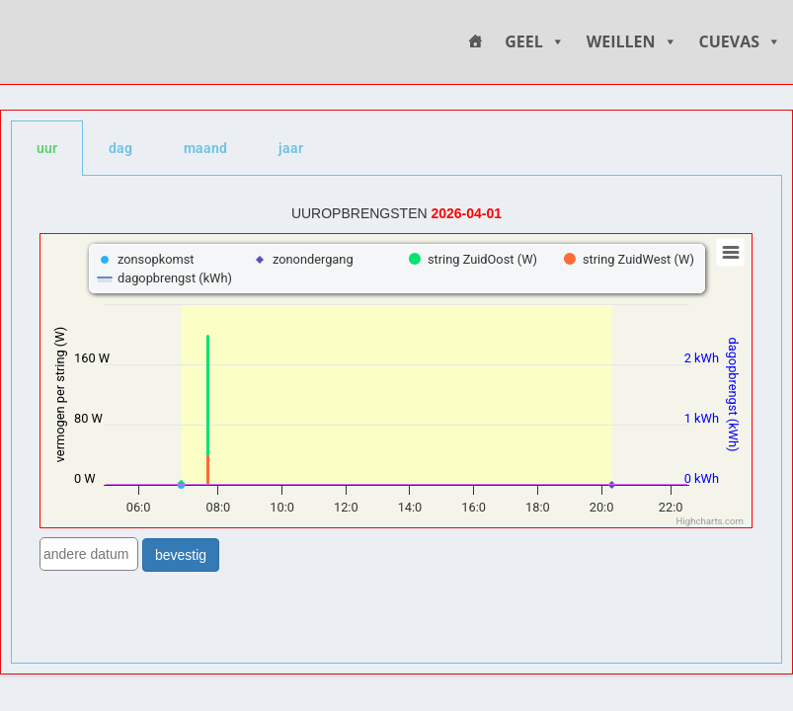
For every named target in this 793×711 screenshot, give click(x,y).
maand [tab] (205, 148)
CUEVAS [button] (740, 42)
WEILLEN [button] (632, 42)
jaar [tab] (290, 148)
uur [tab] (47, 148)
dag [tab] (120, 148)
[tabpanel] (396, 420)
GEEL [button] (535, 42)
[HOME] (475, 42)
